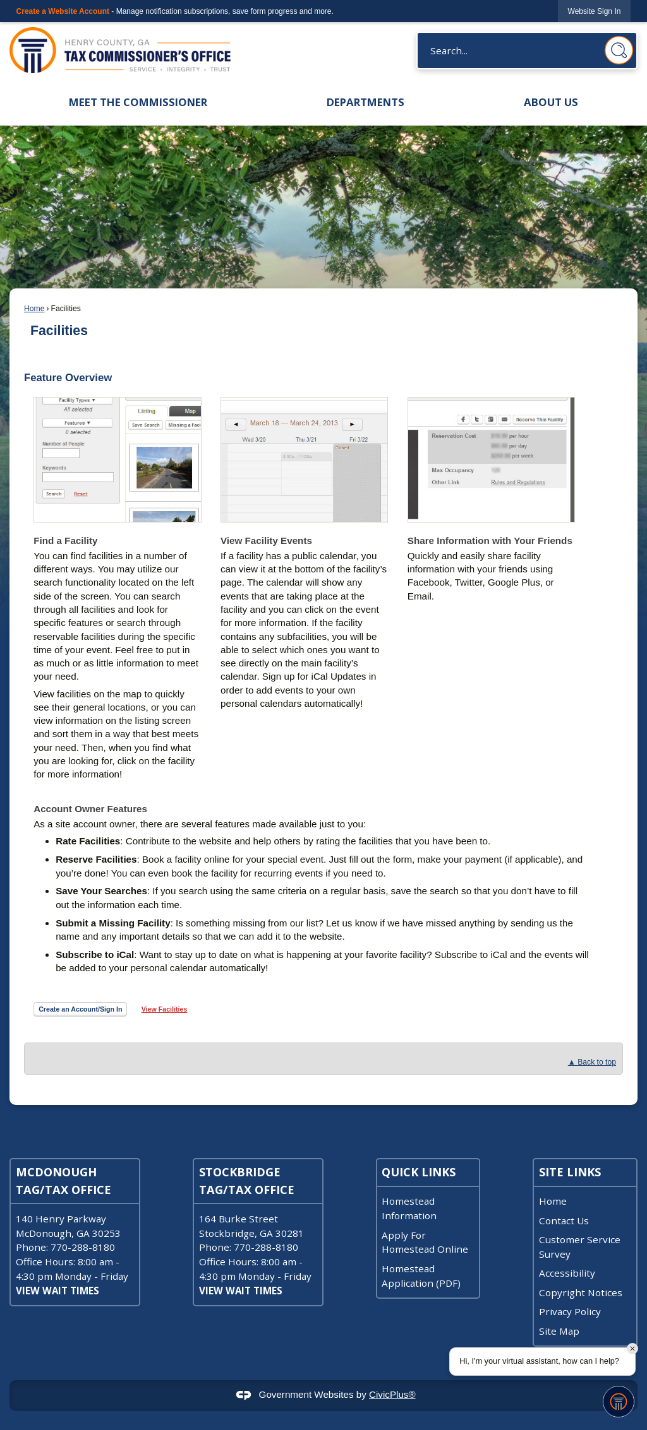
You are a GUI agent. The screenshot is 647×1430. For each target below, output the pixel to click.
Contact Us (564, 1220)
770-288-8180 (83, 1247)
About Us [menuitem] (551, 102)
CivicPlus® (392, 1394)
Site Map (559, 1331)
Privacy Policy (570, 1311)
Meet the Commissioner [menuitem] (138, 102)
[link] (594, 11)
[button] (619, 50)
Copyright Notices (580, 1292)
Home (34, 308)
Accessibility (567, 1273)
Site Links (570, 1171)
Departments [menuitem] (365, 102)
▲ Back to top (592, 1062)
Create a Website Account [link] (62, 11)
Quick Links (419, 1171)
